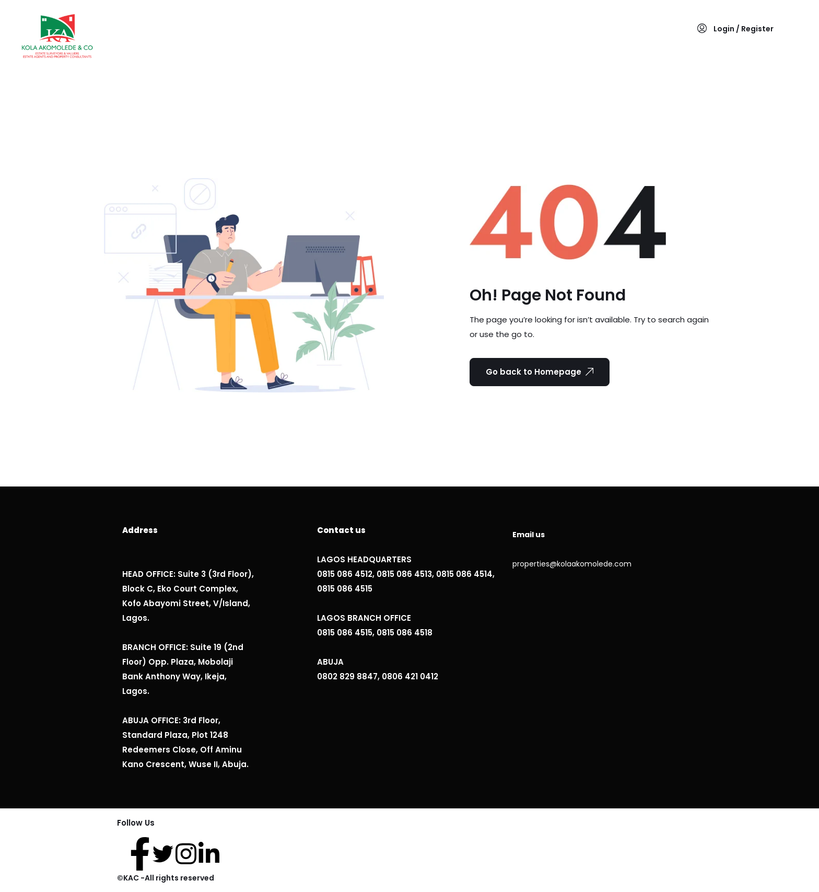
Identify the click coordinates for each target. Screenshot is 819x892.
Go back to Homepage (539, 371)
